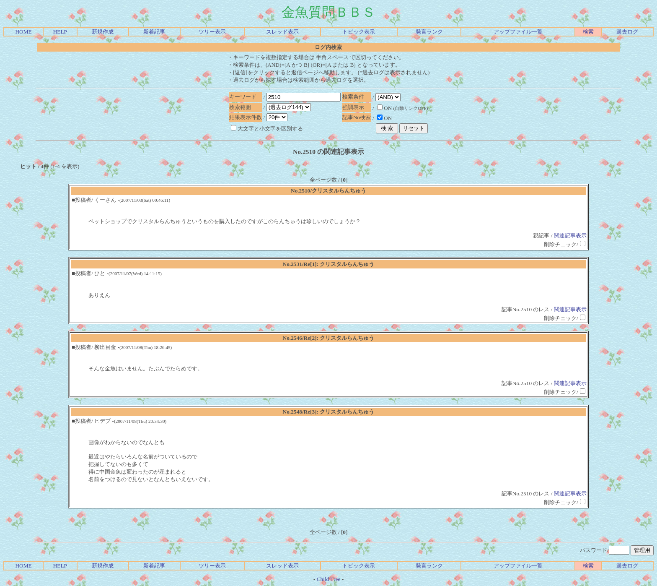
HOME (23, 32)
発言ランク (429, 32)
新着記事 (154, 32)
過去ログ (627, 32)
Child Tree (329, 579)
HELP (60, 32)
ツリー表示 (212, 32)
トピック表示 (358, 32)
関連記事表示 (570, 235)
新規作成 (103, 32)
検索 (588, 32)
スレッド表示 (282, 32)
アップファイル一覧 (518, 32)
